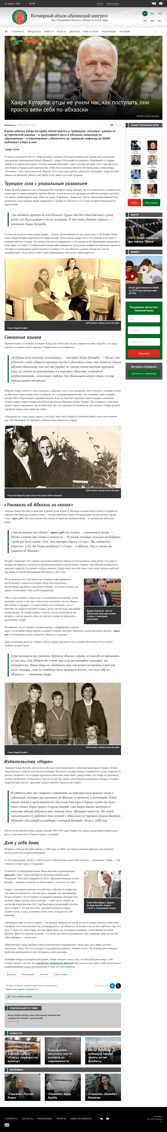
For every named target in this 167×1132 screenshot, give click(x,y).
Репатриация (32, 41)
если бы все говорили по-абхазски (54, 963)
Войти (100, 3)
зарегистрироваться (27, 989)
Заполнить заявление (144, 373)
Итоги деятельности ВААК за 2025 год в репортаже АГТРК (144, 290)
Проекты (61, 31)
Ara (159, 21)
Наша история (90, 31)
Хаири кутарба (61, 974)
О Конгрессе (17, 31)
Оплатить (144, 353)
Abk (145, 21)
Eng (152, 13)
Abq (152, 21)
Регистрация (112, 3)
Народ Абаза (34, 31)
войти (9, 989)
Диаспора (74, 31)
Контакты (27, 1118)
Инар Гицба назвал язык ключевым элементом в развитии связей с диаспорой (34, 1017)
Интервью (124, 31)
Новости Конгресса (81, 1118)
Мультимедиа (108, 31)
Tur (159, 13)
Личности (10, 125)
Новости (49, 31)
